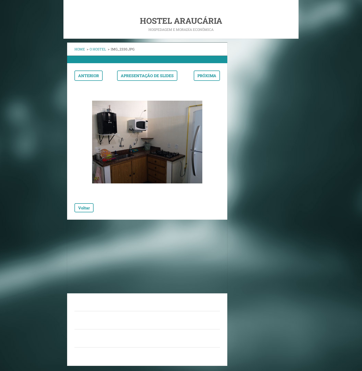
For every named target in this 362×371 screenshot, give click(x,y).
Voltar (84, 207)
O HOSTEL (98, 49)
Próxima (206, 75)
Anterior (88, 75)
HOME (79, 49)
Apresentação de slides (147, 75)
